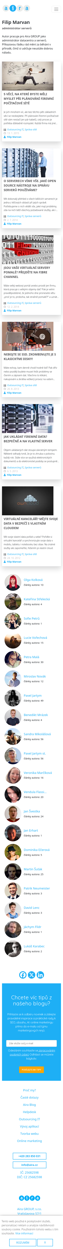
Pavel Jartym (33, 695)
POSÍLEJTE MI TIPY (31, 1069)
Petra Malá (31, 657)
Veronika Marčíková (38, 773)
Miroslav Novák (35, 676)
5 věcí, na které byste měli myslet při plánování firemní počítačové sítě (29, 98)
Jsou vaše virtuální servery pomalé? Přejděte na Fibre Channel (27, 272)
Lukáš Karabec (34, 946)
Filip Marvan (14, 136)
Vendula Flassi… (35, 792)
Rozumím (22, 1242)
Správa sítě (31, 129)
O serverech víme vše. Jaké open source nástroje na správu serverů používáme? (30, 185)
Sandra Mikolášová (37, 734)
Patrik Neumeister (37, 888)
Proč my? (29, 1090)
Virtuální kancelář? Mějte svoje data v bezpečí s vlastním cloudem (31, 523)
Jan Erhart (31, 830)
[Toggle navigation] (56, 9)
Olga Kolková (33, 580)
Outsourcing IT (15, 129)
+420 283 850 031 (29, 1156)
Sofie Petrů (32, 618)
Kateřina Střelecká (37, 599)
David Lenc (31, 907)
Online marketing (29, 1141)
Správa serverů (33, 216)
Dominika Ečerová (37, 850)
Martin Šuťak (33, 869)
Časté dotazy (29, 1097)
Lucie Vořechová (35, 637)
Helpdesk (29, 1112)
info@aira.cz (29, 1165)
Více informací (24, 1233)
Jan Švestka (32, 811)
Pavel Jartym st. (35, 753)
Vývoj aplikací (29, 1126)
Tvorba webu (29, 1134)
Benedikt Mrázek (36, 715)
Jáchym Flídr (32, 927)
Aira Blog (29, 1105)
